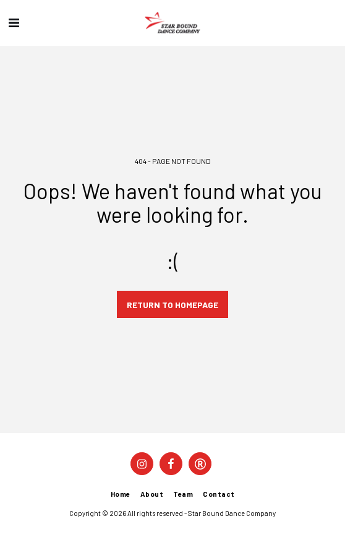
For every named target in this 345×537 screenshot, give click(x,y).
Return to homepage (172, 304)
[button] (13, 22)
